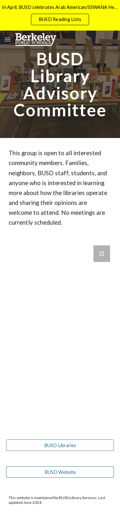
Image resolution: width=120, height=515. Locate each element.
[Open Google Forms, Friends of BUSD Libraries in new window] (101, 253)
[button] (7, 39)
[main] (60, 84)
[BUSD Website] (60, 472)
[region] (60, 15)
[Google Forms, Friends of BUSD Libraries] (60, 334)
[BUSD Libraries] (60, 445)
